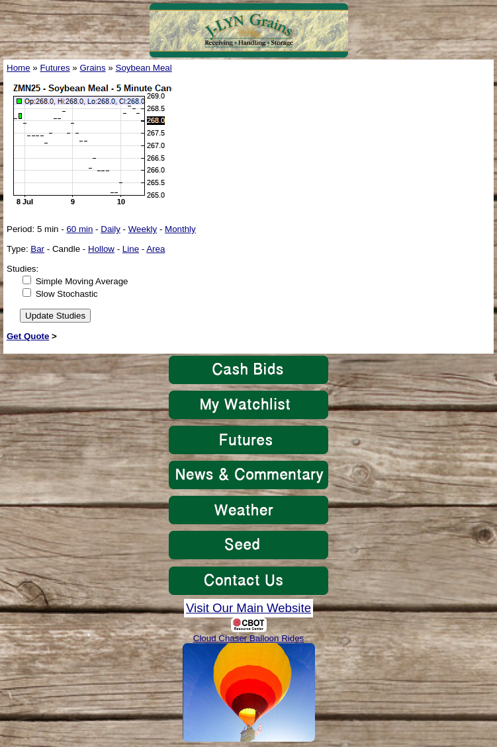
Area (155, 249)
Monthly (180, 229)
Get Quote (28, 336)
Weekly (142, 229)
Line (130, 249)
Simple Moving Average (82, 281)
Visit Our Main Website (248, 608)
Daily (110, 229)
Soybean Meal (144, 68)
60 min (79, 229)
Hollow (101, 249)
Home (18, 68)
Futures (54, 68)
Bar (37, 249)
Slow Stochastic (67, 294)
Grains (92, 68)
